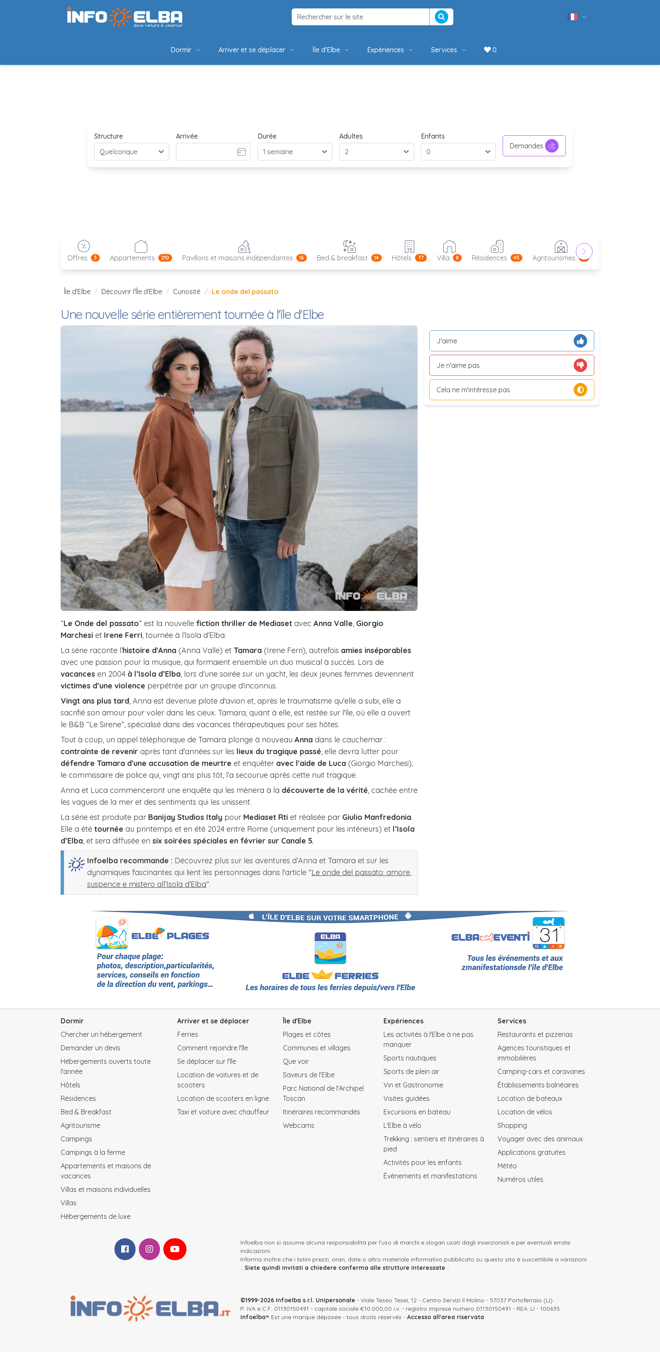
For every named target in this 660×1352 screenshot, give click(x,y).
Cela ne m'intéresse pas (511, 389)
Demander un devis (90, 1048)
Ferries (187, 1034)
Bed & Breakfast (86, 1112)
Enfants (433, 136)
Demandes (534, 146)
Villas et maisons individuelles (106, 1189)
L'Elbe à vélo (402, 1125)
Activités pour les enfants (422, 1162)
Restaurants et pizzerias (535, 1034)
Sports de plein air (411, 1071)
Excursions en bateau (416, 1112)
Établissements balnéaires (538, 1085)
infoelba (253, 1317)
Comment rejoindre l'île (212, 1048)
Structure (108, 136)
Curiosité (186, 291)
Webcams (298, 1125)
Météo (507, 1166)
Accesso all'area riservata (445, 1317)
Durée (267, 136)
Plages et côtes (307, 1034)
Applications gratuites (532, 1152)
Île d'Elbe (331, 50)
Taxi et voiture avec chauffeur (223, 1112)
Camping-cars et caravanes (541, 1071)
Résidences (78, 1098)
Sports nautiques (409, 1058)
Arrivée (187, 136)
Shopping (512, 1125)
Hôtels (70, 1085)
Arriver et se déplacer (256, 50)
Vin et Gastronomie (413, 1085)
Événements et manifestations (430, 1176)
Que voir (296, 1061)
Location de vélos (525, 1112)
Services (449, 50)
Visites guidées (406, 1098)
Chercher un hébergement (101, 1034)
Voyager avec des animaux (540, 1139)
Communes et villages (317, 1048)
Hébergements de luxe (95, 1216)
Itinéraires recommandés (321, 1112)
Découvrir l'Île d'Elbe (131, 291)
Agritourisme (80, 1125)
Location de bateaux (530, 1098)
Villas (69, 1203)
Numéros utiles (520, 1179)
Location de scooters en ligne (223, 1098)
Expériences (390, 50)
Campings (76, 1139)
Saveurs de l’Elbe (309, 1075)
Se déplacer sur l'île (206, 1061)
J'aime (511, 341)
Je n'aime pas (511, 365)
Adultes (351, 136)
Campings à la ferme (93, 1152)
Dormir (186, 50)
